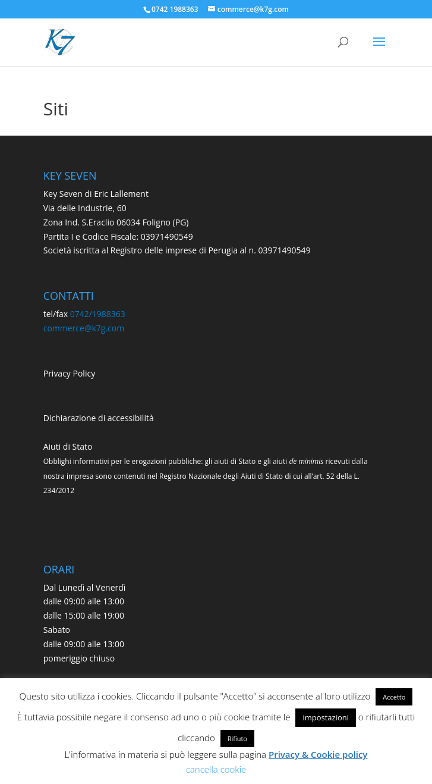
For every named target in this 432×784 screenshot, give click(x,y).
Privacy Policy (69, 373)
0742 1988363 (175, 9)
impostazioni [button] (325, 717)
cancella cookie (216, 769)
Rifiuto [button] (237, 738)
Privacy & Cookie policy (318, 754)
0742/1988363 (97, 313)
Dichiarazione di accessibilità (98, 418)
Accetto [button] (394, 696)
